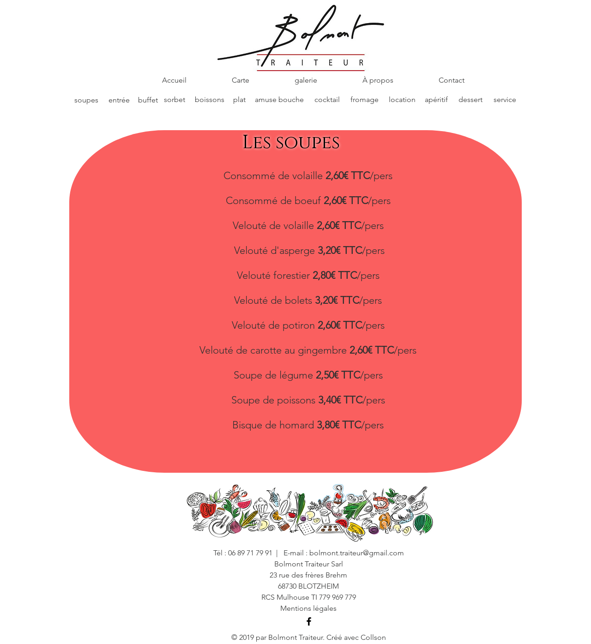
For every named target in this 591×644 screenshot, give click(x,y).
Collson (373, 637)
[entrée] (119, 100)
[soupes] (86, 100)
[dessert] (470, 99)
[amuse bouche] (279, 99)
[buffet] (148, 100)
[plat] (239, 99)
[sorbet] (174, 99)
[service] (505, 99)
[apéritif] (436, 99)
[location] (402, 99)
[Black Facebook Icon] (308, 621)
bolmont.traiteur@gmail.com (356, 552)
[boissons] (209, 99)
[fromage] (364, 99)
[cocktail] (327, 99)
